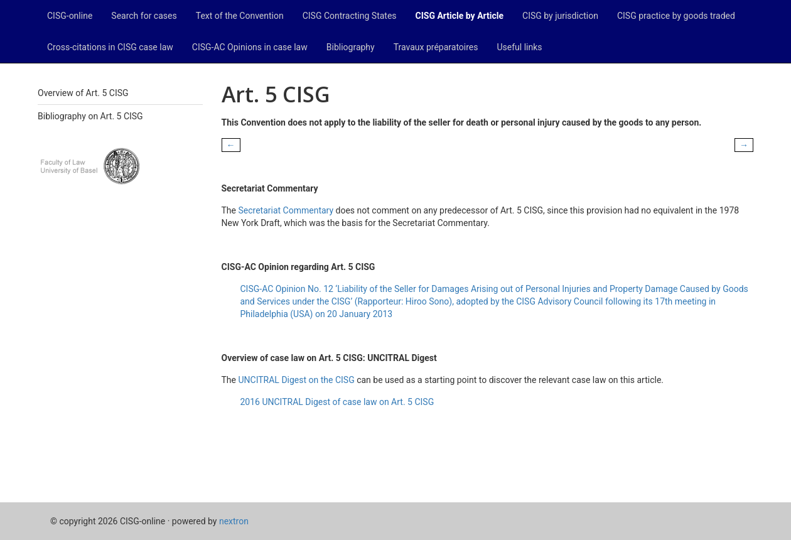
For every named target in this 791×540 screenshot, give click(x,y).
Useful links (519, 47)
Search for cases (143, 16)
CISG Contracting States (350, 16)
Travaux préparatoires (436, 47)
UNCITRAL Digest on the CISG (296, 380)
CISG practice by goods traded (676, 16)
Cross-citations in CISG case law (110, 47)
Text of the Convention (240, 16)
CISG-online (69, 16)
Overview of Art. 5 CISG (83, 93)
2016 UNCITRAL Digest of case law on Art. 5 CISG (337, 402)
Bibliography (350, 47)
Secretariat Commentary (285, 210)
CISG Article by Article (459, 16)
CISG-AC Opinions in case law (250, 47)
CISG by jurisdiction (560, 16)
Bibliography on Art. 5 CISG (90, 116)
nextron (234, 521)
